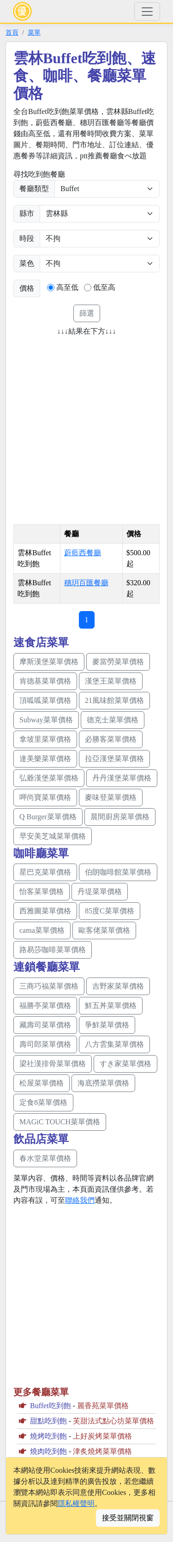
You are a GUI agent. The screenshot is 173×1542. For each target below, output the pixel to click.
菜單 (34, 32)
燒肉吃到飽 (48, 1451)
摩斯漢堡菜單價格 (48, 662)
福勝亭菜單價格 (45, 1005)
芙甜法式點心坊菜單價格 (113, 1421)
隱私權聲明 (76, 1503)
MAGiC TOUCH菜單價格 (59, 1122)
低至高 (104, 287)
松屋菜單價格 (41, 1083)
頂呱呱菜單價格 (45, 700)
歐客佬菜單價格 (104, 930)
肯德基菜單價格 (45, 681)
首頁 (12, 32)
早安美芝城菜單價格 (52, 836)
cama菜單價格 (42, 930)
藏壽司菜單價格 (45, 1025)
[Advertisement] (86, 427)
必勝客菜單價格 (111, 739)
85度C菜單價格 (109, 911)
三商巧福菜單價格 (48, 986)
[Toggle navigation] (147, 11)
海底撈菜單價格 (103, 1083)
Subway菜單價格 (46, 720)
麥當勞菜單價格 (118, 662)
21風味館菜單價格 (114, 700)
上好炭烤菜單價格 (102, 1436)
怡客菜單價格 (41, 891)
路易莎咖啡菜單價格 (52, 950)
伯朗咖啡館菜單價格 (118, 872)
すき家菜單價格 (125, 1064)
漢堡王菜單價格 (111, 681)
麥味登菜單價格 (111, 797)
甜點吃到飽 (48, 1421)
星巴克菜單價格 (45, 872)
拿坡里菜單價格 (45, 739)
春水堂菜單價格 (45, 1158)
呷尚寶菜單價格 (45, 797)
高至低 (67, 287)
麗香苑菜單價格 (103, 1406)
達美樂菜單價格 (45, 758)
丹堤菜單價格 (100, 891)
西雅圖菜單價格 (45, 911)
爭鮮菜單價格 (107, 1025)
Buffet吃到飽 (50, 1406)
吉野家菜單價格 (118, 986)
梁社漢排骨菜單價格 (52, 1064)
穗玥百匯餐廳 (86, 583)
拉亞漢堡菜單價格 (114, 758)
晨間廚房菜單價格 (119, 817)
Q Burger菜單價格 (48, 817)
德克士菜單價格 (112, 720)
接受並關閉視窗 (128, 1518)
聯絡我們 (80, 1200)
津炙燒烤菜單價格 (102, 1451)
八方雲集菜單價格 (114, 1044)
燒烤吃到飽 (48, 1436)
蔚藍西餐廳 (82, 553)
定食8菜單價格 (43, 1102)
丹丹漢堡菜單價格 (121, 778)
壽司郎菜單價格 (45, 1044)
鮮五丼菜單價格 (111, 1005)
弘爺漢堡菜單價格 (48, 778)
